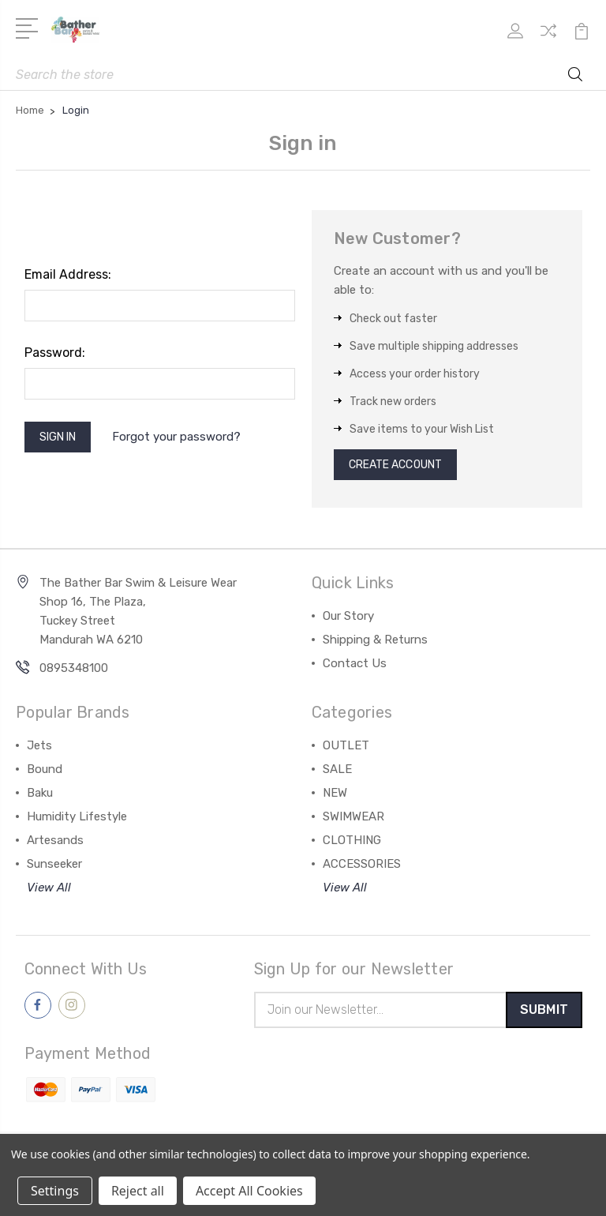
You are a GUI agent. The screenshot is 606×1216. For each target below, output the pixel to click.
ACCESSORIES (362, 868)
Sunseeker (54, 868)
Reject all (137, 1190)
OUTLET (346, 749)
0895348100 (73, 672)
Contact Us (355, 667)
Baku (40, 797)
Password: (54, 352)
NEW (335, 797)
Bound (44, 773)
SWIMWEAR (353, 820)
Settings (55, 1190)
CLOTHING (352, 844)
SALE (337, 773)
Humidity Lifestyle (77, 820)
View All (49, 891)
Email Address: (67, 274)
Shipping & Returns (375, 643)
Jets (39, 749)
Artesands (55, 844)
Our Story (348, 620)
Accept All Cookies (249, 1190)
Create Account (402, 467)
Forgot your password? (186, 439)
